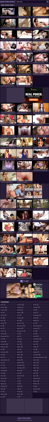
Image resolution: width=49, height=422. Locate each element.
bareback (3, 323)
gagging (3, 384)
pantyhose (36, 307)
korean (19, 344)
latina (19, 349)
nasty (19, 373)
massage (20, 360)
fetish (3, 381)
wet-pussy (36, 389)
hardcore (20, 312)
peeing (35, 312)
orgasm (19, 386)
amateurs (4, 310)
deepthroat (4, 347)
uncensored (36, 355)
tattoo (35, 344)
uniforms (36, 363)
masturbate (20, 363)
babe (3, 318)
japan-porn (20, 323)
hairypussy (20, 307)
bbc (2, 326)
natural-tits (20, 376)
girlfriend (4, 394)
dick (3, 349)
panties (35, 305)
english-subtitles (5, 360)
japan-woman (21, 326)
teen (35, 349)
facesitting (4, 370)
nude (19, 381)
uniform (36, 360)
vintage (35, 370)
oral (19, 384)
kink (19, 334)
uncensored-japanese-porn (40, 357)
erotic (3, 363)
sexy (35, 334)
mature (19, 370)
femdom (3, 378)
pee (35, 310)
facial (3, 373)
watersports (36, 378)
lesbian (19, 352)
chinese (3, 341)
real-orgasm (37, 315)
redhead (36, 320)
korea (19, 341)
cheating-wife (5, 336)
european (3, 368)
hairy (3, 397)
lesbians (20, 355)
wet (35, 386)
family (3, 376)
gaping (3, 389)
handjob (20, 310)
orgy (19, 389)
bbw (3, 328)
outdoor (20, 394)
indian (19, 315)
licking (19, 357)
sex (35, 331)
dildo (3, 355)
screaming (36, 328)
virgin (35, 373)
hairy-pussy (20, 305)
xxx (35, 391)
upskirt (35, 365)
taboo (35, 341)
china (3, 339)
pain (18, 397)
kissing (19, 339)
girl (3, 391)
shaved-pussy (37, 339)
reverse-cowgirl (37, 326)
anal (3, 312)
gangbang (4, 386)
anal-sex (3, 315)
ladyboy (20, 347)
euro (3, 365)
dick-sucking (4, 352)
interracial (20, 318)
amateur (4, 307)
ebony (3, 357)
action (3, 305)
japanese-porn (21, 331)
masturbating (20, 365)
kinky (19, 336)
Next (27, 281)
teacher (35, 347)
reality (35, 318)
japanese (20, 328)
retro (35, 323)
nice (19, 378)
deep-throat (4, 344)
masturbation (21, 368)
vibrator (36, 368)
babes (3, 320)
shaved (35, 336)
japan (19, 320)
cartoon (3, 331)
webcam (36, 381)
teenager (36, 352)
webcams (36, 384)
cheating (4, 334)
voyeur (35, 376)
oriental (20, 391)
